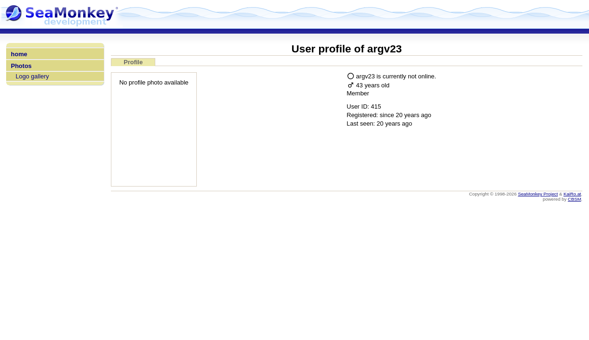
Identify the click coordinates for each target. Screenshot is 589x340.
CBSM (574, 199)
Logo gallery (32, 76)
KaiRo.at (572, 193)
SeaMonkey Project (538, 193)
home (19, 54)
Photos (21, 65)
